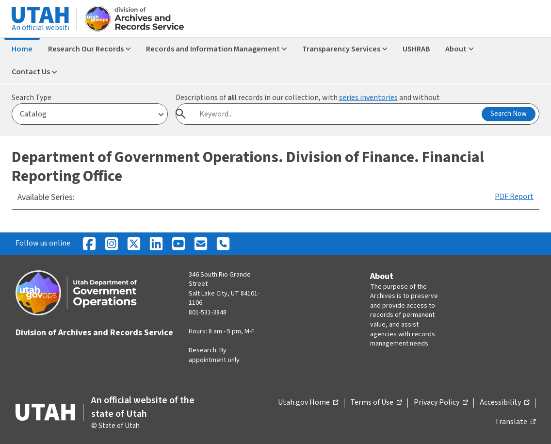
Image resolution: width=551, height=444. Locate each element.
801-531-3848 (208, 312)
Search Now (508, 114)
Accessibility (504, 402)
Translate (515, 422)
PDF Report (514, 196)
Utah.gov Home (308, 402)
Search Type (31, 97)
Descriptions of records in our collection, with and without (308, 97)
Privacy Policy (441, 402)
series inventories (368, 97)
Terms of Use (376, 402)
